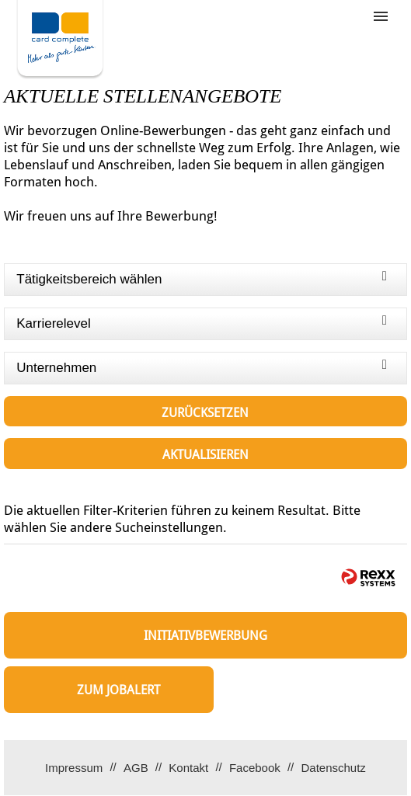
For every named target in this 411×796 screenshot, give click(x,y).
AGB (136, 767)
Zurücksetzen (205, 412)
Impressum (74, 767)
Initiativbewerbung (205, 635)
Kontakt (188, 767)
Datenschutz (333, 767)
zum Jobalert (118, 690)
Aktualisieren (205, 454)
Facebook (254, 767)
